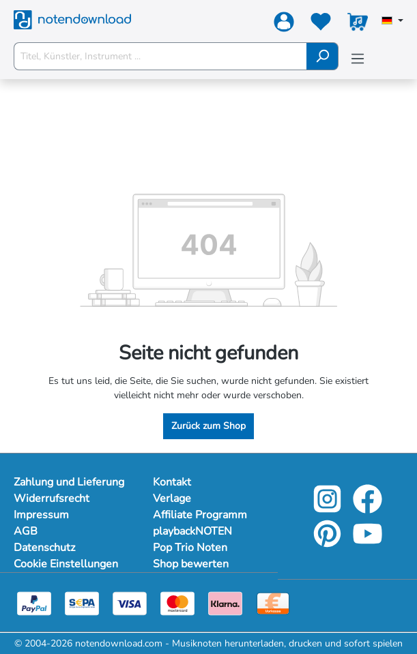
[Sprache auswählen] (392, 21)
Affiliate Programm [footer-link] (200, 514)
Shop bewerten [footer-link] (191, 563)
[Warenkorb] (357, 24)
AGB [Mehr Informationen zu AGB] (26, 531)
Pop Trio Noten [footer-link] (190, 547)
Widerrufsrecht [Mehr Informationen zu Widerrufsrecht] (51, 498)
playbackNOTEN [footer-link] (192, 531)
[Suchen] (322, 56)
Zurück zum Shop (208, 425)
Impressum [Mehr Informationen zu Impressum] (41, 514)
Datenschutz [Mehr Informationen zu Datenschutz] (44, 547)
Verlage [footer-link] (172, 498)
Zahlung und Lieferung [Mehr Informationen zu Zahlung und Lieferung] (69, 482)
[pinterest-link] (328, 543)
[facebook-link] (367, 508)
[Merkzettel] (320, 24)
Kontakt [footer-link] (172, 482)
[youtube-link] (367, 543)
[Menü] (357, 59)
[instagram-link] (328, 508)
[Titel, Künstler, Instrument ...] (160, 56)
